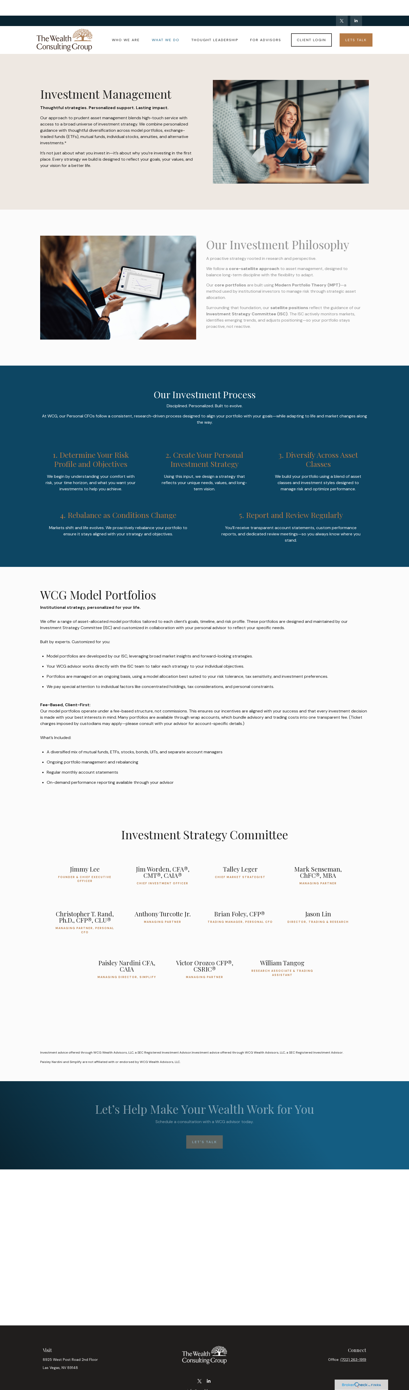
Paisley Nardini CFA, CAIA (126, 950)
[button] (126, 24)
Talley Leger (240, 853)
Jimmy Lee (85, 853)
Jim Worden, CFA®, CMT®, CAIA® (162, 856)
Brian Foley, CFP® (240, 898)
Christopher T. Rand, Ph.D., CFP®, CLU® (85, 901)
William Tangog (282, 947)
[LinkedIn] (356, 5)
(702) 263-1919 (353, 1344)
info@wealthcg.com (204, 1375)
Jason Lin (318, 898)
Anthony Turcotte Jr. (163, 898)
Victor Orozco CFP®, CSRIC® (204, 950)
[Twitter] (342, 5)
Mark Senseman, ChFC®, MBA (318, 856)
